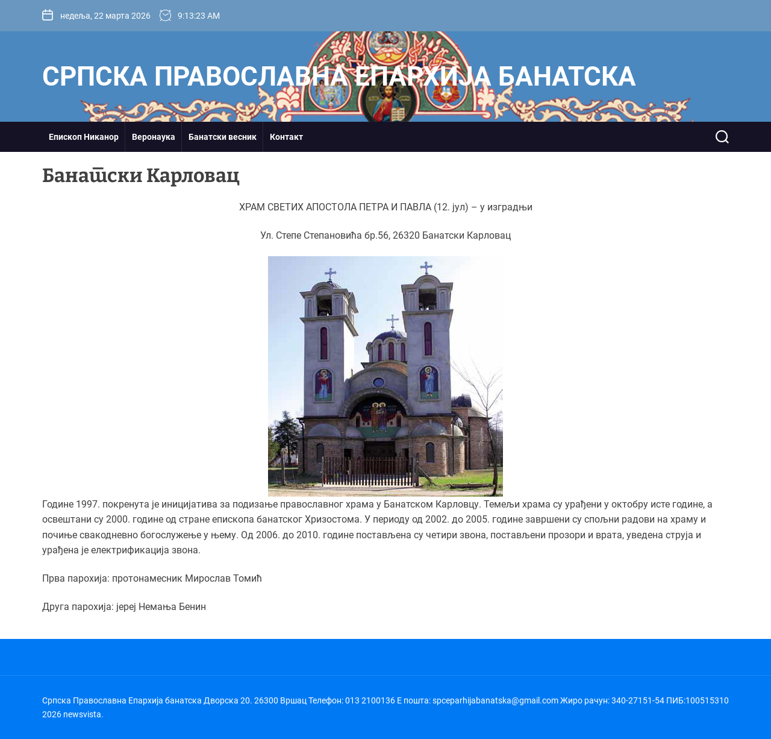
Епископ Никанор (84, 137)
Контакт (286, 137)
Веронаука (153, 137)
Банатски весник (223, 137)
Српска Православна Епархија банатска (339, 76)
